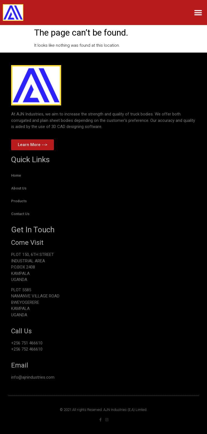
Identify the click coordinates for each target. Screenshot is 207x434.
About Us (18, 188)
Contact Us (20, 214)
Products (19, 201)
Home (16, 175)
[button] (198, 12)
